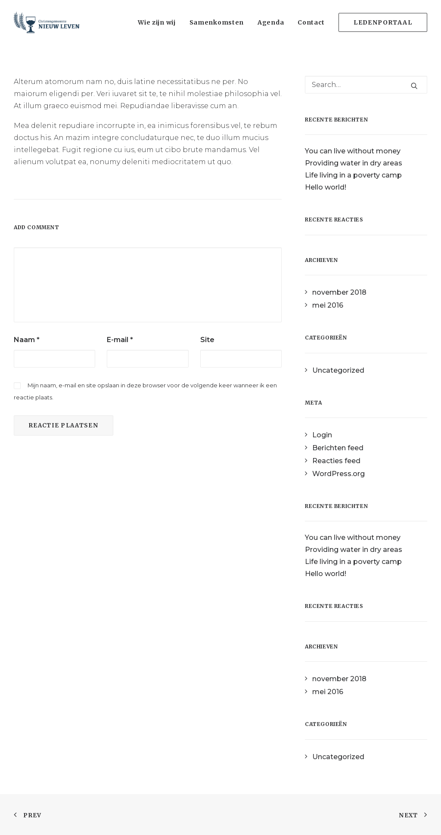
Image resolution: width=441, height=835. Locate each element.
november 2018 (339, 292)
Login (322, 435)
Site (207, 340)
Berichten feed (337, 448)
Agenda (271, 22)
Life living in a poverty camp (353, 175)
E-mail (120, 340)
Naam (27, 340)
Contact (311, 22)
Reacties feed (336, 461)
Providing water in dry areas (353, 163)
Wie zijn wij (156, 22)
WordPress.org (338, 474)
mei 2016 (327, 305)
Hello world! (325, 187)
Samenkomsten (216, 22)
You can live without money (353, 151)
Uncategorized (338, 370)
